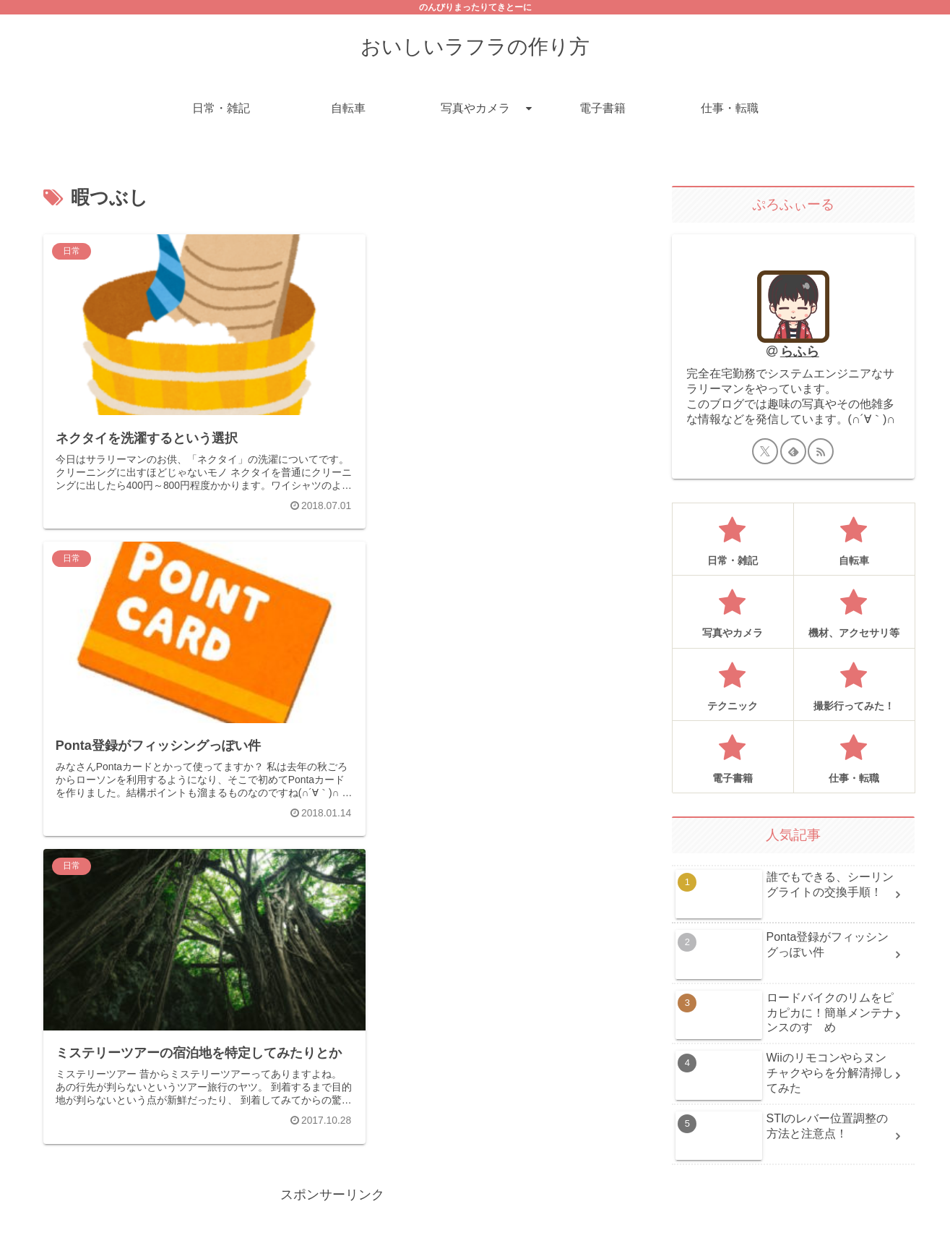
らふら (799, 351)
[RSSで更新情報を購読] (821, 451)
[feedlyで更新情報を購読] (793, 451)
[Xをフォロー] (765, 451)
